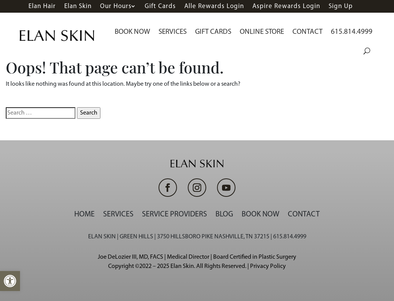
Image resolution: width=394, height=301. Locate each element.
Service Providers (174, 214)
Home (84, 214)
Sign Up (341, 6)
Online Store (262, 32)
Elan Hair (42, 6)
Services (173, 32)
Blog (224, 214)
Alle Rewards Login (214, 6)
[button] (10, 281)
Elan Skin (78, 6)
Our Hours (116, 6)
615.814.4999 (351, 32)
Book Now (132, 32)
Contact (307, 32)
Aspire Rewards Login (286, 6)
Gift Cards (160, 6)
